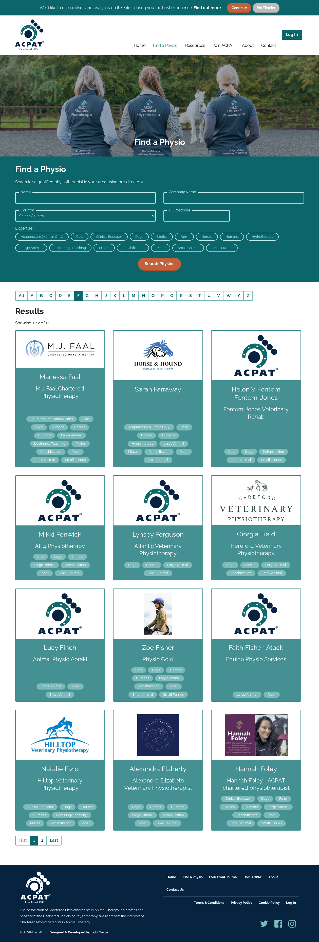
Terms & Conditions (209, 903)
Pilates (104, 248)
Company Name (182, 192)
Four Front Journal (223, 877)
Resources (195, 45)
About (248, 45)
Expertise (23, 228)
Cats (79, 237)
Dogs (139, 237)
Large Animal (31, 248)
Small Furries (222, 248)
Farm (184, 237)
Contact (268, 45)
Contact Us (175, 889)
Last (54, 840)
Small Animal (188, 248)
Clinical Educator (109, 237)
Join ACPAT (223, 45)
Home (139, 45)
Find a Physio (165, 45)
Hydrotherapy (262, 237)
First (23, 840)
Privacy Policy (241, 903)
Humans (232, 237)
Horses (206, 237)
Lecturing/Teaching (70, 248)
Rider (161, 248)
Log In (292, 34)
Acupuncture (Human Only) (42, 237)
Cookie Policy (269, 903)
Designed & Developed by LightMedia (78, 932)
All (21, 295)
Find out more (207, 7)
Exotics (161, 237)
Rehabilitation (132, 248)
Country (27, 210)
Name (26, 192)
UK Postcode (179, 210)
